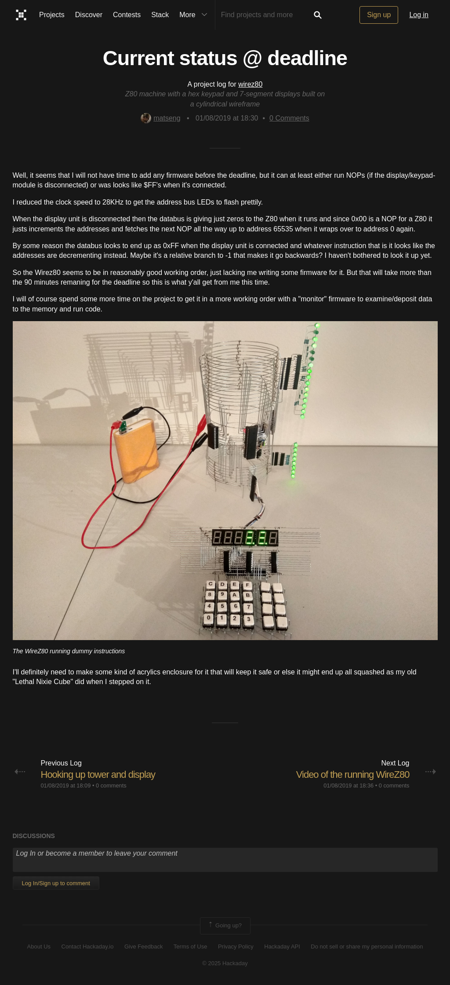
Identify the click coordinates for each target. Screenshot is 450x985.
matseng (160, 118)
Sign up (379, 14)
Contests (127, 14)
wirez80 (250, 84)
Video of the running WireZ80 (353, 774)
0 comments (111, 785)
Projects (52, 14)
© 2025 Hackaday (225, 963)
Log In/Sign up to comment (56, 883)
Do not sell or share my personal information (367, 946)
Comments (289, 118)
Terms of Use (190, 946)
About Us (39, 946)
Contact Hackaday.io (88, 946)
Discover (88, 14)
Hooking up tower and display (98, 774)
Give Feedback (143, 946)
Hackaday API (282, 946)
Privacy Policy (236, 946)
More (195, 15)
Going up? (224, 925)
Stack (160, 14)
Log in (418, 14)
